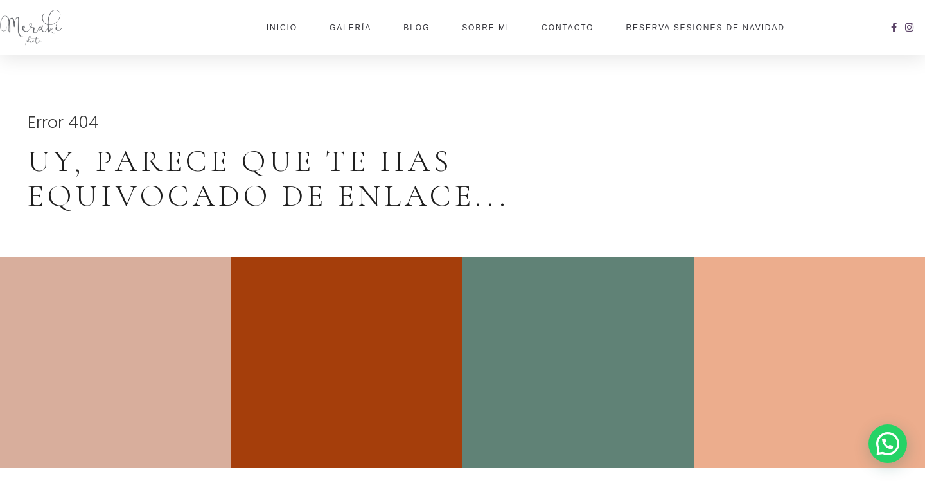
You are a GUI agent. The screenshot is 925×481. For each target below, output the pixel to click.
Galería (350, 27)
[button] (887, 443)
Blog (416, 27)
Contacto (568, 27)
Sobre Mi (485, 27)
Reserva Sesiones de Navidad (705, 27)
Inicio (282, 27)
